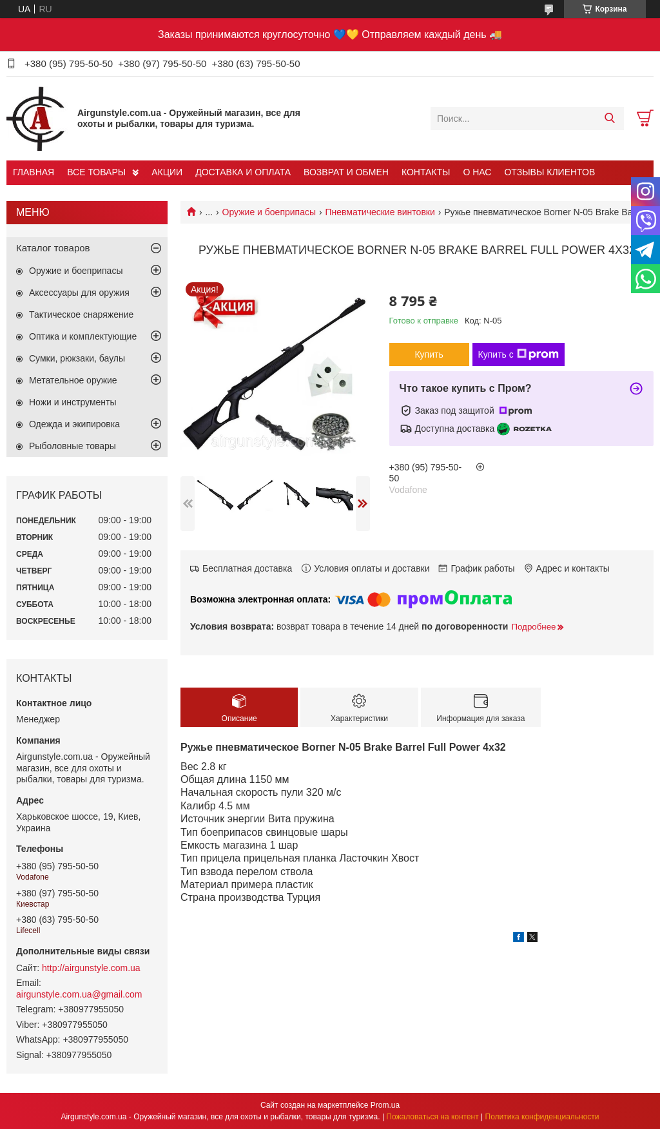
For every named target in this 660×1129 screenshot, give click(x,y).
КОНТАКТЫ (426, 172)
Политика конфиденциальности (542, 1116)
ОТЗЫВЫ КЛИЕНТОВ (549, 172)
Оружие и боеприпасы (269, 212)
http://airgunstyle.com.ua (91, 968)
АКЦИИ (166, 172)
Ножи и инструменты (73, 402)
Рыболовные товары (72, 446)
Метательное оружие (73, 380)
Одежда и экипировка (74, 424)
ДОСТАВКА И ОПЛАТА (243, 172)
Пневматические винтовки (379, 212)
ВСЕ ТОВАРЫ (96, 172)
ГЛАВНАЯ (33, 172)
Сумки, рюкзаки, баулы (77, 358)
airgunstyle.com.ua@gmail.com (79, 994)
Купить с (518, 354)
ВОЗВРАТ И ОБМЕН (346, 172)
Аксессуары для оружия (79, 292)
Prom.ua (385, 1105)
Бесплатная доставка (247, 568)
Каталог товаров (53, 247)
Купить (428, 354)
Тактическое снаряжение (81, 314)
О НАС (477, 172)
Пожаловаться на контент (432, 1116)
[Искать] (609, 118)
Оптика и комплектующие (83, 336)
